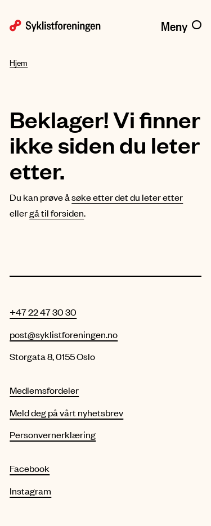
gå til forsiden (56, 212)
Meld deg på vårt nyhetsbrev (66, 412)
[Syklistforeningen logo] (55, 25)
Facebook (30, 468)
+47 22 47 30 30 (43, 311)
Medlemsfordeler (44, 390)
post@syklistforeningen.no (64, 334)
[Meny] (181, 24)
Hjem (19, 62)
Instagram (30, 490)
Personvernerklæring (53, 434)
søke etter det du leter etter (127, 197)
